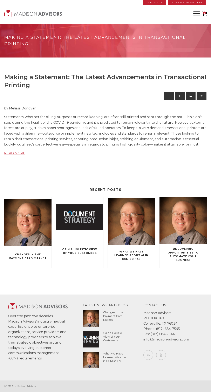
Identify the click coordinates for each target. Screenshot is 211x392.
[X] (169, 96)
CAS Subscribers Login (187, 2)
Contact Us (154, 2)
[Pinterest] (201, 96)
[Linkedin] (191, 96)
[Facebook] (180, 96)
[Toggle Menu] (196, 13)
